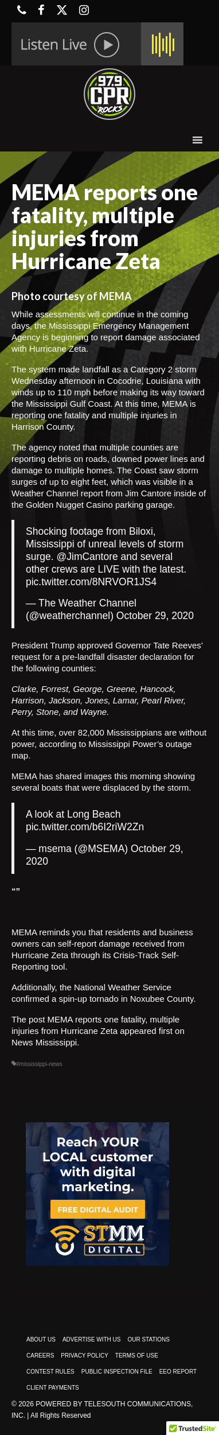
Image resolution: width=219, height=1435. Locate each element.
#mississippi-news (39, 1064)
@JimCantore (87, 556)
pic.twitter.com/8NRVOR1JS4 (91, 582)
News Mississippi (44, 1042)
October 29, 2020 (155, 615)
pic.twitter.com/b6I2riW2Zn (85, 827)
